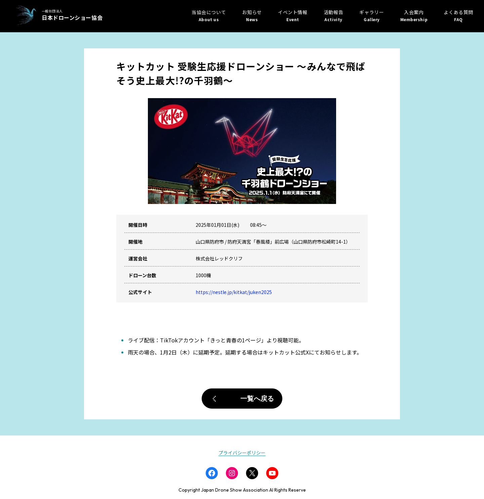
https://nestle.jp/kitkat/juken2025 (234, 292)
